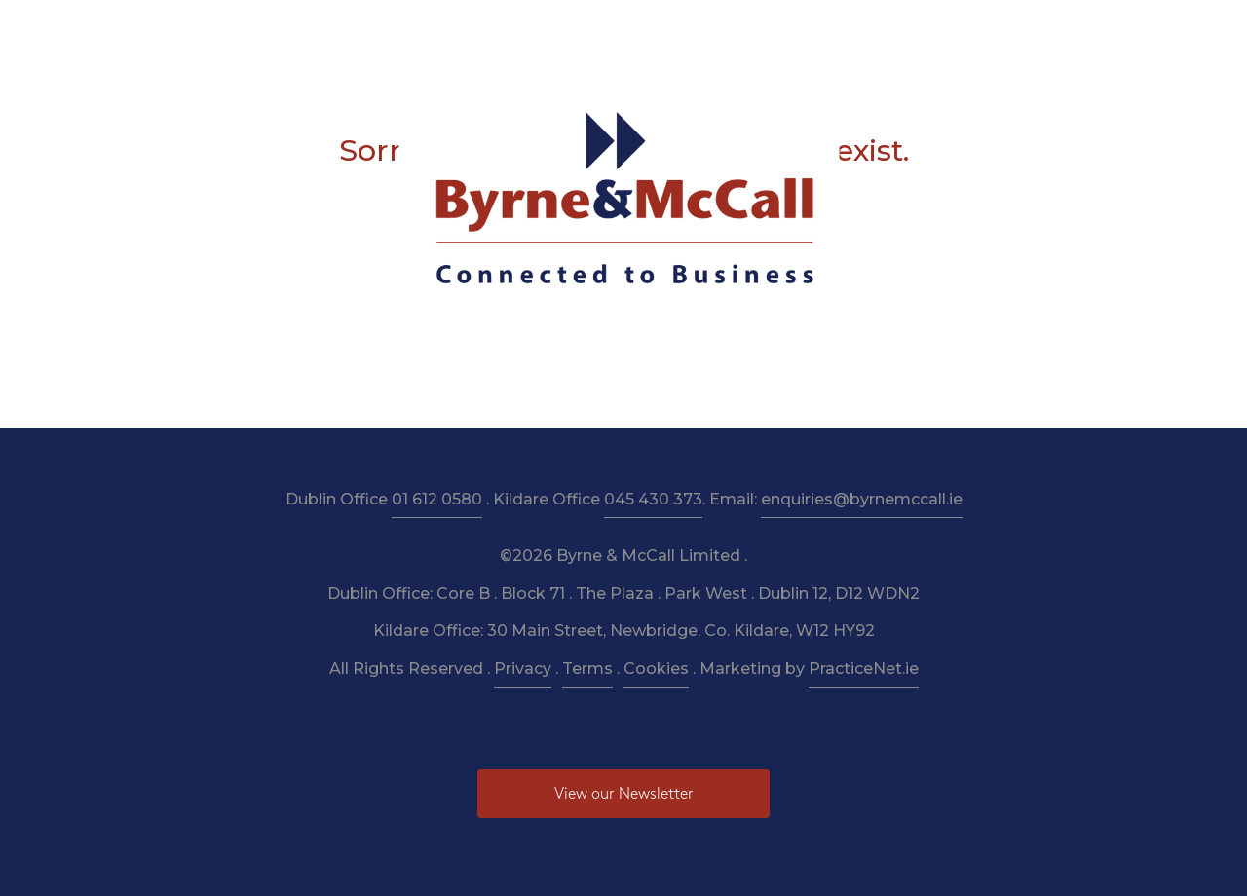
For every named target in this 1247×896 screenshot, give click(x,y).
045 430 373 (653, 499)
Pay (921, 30)
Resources (598, 30)
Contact (990, 30)
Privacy (522, 668)
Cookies (656, 668)
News (862, 30)
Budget (789, 30)
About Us (332, 30)
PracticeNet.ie (864, 668)
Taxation (505, 30)
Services (420, 30)
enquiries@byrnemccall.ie (862, 499)
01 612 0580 (437, 499)
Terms (587, 668)
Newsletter (699, 30)
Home (250, 30)
